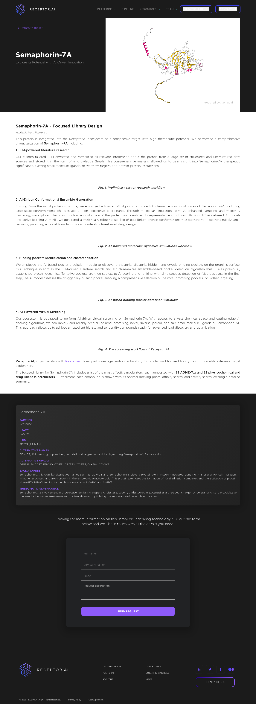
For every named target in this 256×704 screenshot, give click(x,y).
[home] (40, 9)
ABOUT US (108, 679)
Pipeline (128, 9)
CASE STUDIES (153, 666)
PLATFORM (108, 673)
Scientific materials (157, 673)
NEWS (149, 679)
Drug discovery (112, 666)
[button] (106, 9)
